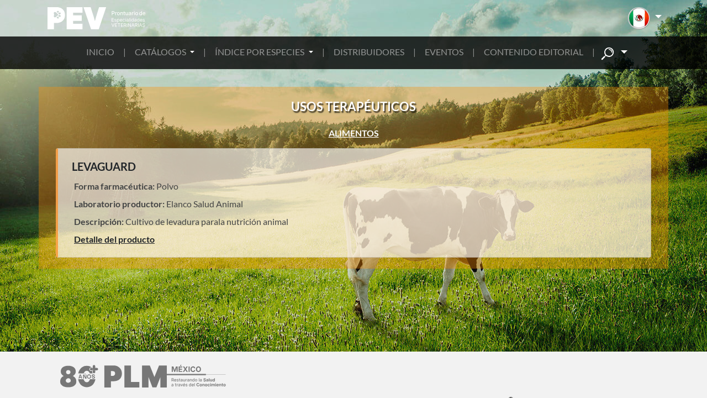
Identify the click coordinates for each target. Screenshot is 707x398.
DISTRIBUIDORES (369, 51)
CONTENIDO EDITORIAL (533, 51)
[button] (645, 18)
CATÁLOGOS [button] (161, 51)
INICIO (100, 51)
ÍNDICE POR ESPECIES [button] (260, 51)
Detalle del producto (114, 239)
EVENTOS (444, 51)
